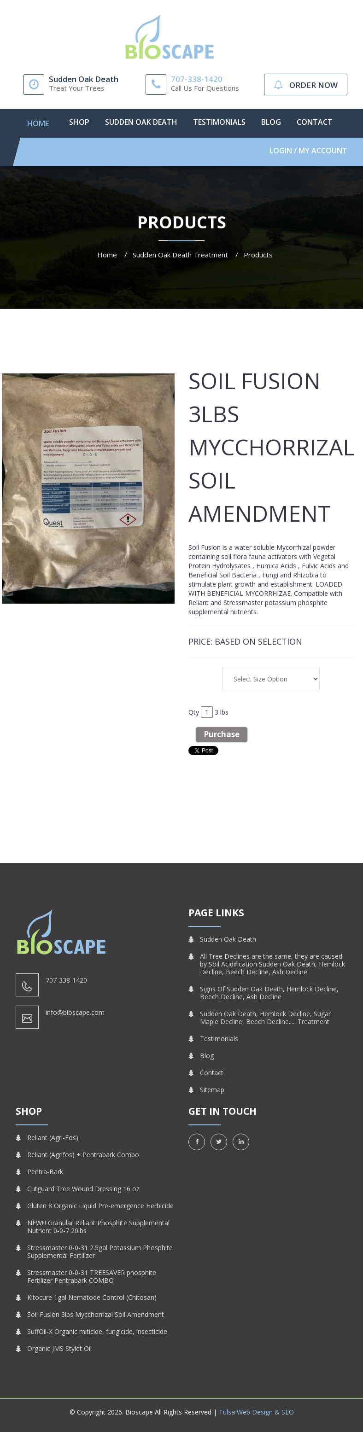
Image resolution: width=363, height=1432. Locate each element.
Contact (315, 122)
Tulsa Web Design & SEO (256, 1412)
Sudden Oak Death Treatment (180, 254)
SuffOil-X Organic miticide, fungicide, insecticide (97, 1331)
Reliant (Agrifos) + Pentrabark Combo (83, 1154)
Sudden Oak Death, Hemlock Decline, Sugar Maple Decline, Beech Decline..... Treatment (265, 1017)
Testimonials (219, 122)
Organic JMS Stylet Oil (59, 1348)
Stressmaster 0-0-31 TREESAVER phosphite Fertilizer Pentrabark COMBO (91, 1276)
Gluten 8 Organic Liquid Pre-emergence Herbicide (100, 1206)
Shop (79, 122)
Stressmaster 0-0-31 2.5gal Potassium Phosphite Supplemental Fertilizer (100, 1251)
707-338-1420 (196, 79)
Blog (271, 122)
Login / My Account (308, 151)
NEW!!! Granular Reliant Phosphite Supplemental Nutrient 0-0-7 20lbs (98, 1226)
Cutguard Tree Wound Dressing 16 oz (83, 1189)
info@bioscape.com (75, 1012)
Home (38, 123)
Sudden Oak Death (141, 122)
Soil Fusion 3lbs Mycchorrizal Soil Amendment (95, 1314)
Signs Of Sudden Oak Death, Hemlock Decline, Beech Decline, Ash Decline (269, 993)
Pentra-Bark (45, 1172)
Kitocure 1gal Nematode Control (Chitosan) (92, 1297)
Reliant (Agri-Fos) (52, 1137)
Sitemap (212, 1090)
